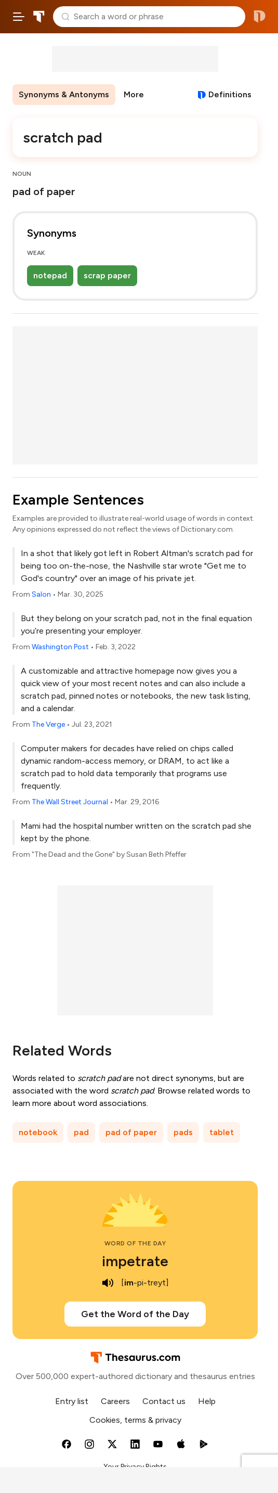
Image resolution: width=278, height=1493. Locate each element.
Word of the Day (135, 1243)
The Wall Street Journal (70, 801)
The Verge (48, 724)
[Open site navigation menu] (18, 16)
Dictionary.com (260, 16)
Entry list (71, 1401)
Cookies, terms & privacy (135, 1420)
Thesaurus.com (39, 16)
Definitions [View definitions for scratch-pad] (229, 94)
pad (81, 1132)
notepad (50, 275)
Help (207, 1401)
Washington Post (60, 646)
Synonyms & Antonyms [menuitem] (64, 94)
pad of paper (131, 1132)
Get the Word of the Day (135, 1314)
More (134, 94)
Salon (41, 594)
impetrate (135, 1261)
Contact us (164, 1401)
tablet (221, 1132)
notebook (38, 1132)
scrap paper (107, 275)
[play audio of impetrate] (107, 1283)
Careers (115, 1401)
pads (183, 1132)
